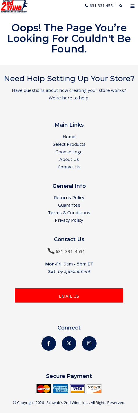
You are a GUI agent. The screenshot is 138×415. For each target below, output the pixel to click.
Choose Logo (69, 152)
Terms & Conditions (69, 214)
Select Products (69, 144)
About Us (69, 160)
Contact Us (69, 167)
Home (69, 137)
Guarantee (69, 206)
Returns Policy (69, 198)
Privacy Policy (69, 222)
